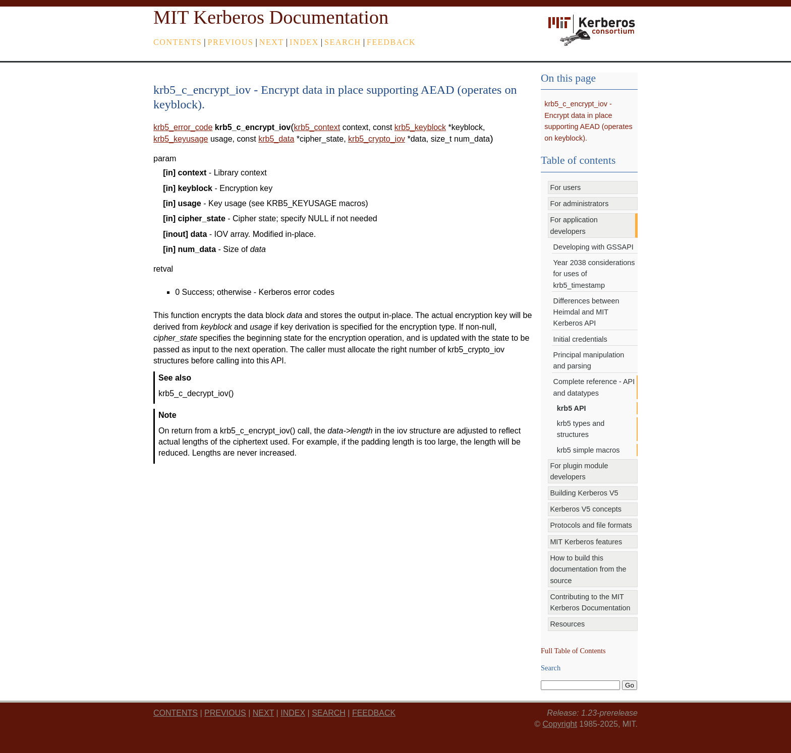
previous (231, 42)
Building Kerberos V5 (584, 493)
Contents (177, 42)
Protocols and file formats (591, 525)
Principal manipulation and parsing (589, 360)
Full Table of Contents (573, 651)
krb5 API (571, 408)
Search (342, 42)
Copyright (559, 724)
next (271, 42)
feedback (391, 42)
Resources (567, 624)
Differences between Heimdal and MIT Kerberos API (586, 312)
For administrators (579, 204)
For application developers (573, 225)
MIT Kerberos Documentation (270, 17)
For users (565, 187)
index (304, 42)
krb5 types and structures (580, 428)
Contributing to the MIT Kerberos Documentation (590, 602)
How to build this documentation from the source (588, 569)
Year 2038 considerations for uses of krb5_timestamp (594, 274)
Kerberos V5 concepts (586, 509)
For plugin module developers (579, 471)
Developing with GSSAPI (593, 247)
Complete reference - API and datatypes (594, 387)
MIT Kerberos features (586, 542)
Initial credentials (580, 339)
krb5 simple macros (588, 450)
